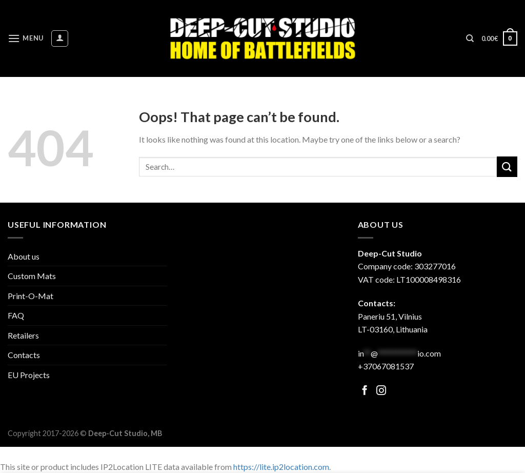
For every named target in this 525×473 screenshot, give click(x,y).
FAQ (16, 315)
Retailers (23, 335)
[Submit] (507, 166)
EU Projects (29, 375)
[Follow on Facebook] (365, 391)
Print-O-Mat (30, 296)
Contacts (24, 355)
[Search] (470, 38)
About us (23, 256)
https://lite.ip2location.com (281, 466)
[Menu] (26, 38)
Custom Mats (32, 276)
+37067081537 (386, 366)
